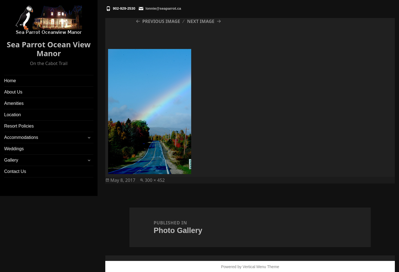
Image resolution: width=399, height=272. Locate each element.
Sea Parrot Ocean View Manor (49, 48)
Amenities (14, 103)
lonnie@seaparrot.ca (163, 8)
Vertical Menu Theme (261, 267)
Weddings (14, 148)
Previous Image (161, 21)
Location (12, 114)
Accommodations (21, 137)
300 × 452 (155, 180)
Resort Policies (19, 126)
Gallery (11, 160)
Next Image (200, 21)
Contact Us (15, 171)
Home (10, 80)
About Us (13, 92)
